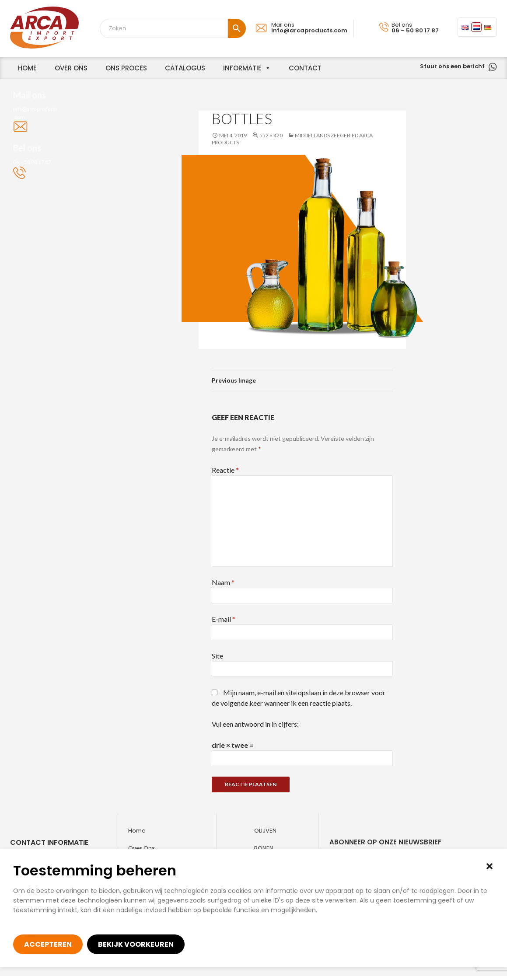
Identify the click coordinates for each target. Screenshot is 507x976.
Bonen (263, 848)
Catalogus (185, 68)
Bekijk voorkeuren (136, 944)
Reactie (225, 470)
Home (137, 830)
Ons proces (126, 68)
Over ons (141, 848)
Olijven (265, 830)
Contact (305, 68)
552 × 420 (271, 135)
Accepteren (48, 944)
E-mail (223, 619)
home (27, 68)
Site (217, 656)
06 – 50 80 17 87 (415, 30)
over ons (71, 68)
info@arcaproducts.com (309, 30)
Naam (223, 582)
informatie (242, 68)
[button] (489, 866)
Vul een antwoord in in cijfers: (255, 724)
